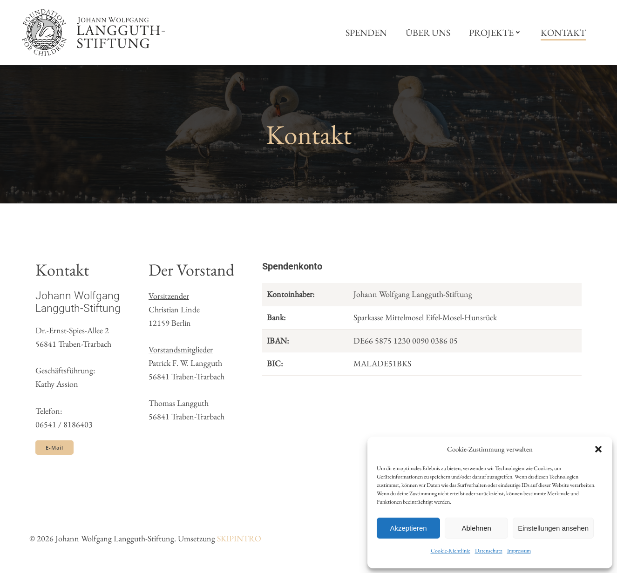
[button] (598, 449)
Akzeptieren (408, 528)
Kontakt (563, 33)
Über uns (428, 33)
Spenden (366, 33)
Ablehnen (476, 528)
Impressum (519, 550)
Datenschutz (488, 550)
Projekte (495, 33)
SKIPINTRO (239, 538)
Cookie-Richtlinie (450, 550)
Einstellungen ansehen (553, 528)
